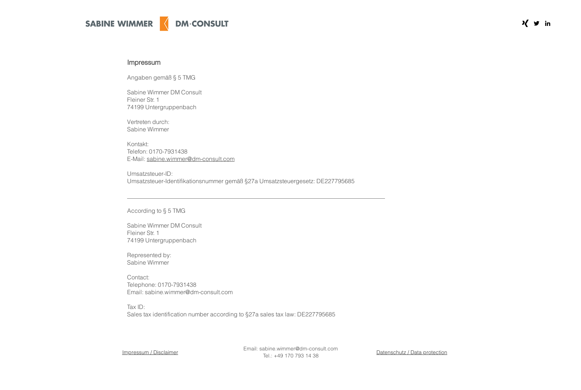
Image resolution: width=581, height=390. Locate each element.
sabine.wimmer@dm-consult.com (191, 158)
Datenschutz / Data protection (411, 352)
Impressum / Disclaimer (150, 352)
